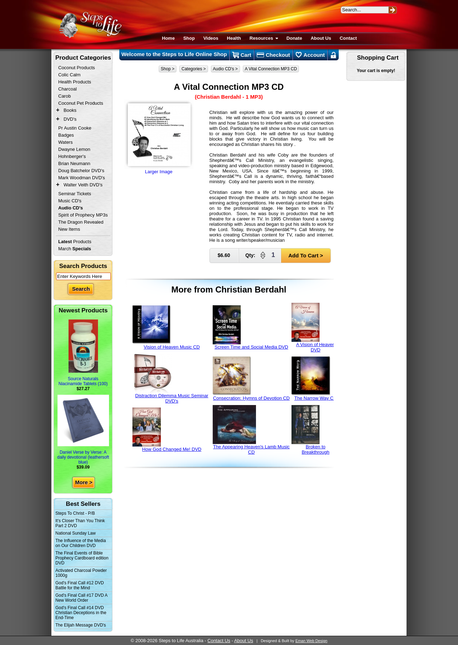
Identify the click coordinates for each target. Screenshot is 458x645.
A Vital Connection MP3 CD (271, 68)
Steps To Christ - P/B (75, 513)
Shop (189, 38)
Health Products (74, 81)
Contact (348, 38)
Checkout (273, 55)
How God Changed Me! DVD (167, 430)
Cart (241, 55)
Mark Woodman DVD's (81, 177)
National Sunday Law (75, 533)
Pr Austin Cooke (74, 128)
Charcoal (67, 89)
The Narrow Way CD (314, 378)
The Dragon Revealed (80, 222)
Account (310, 55)
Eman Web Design (311, 641)
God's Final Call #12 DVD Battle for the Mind (79, 585)
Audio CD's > (225, 68)
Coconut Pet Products (80, 103)
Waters (65, 142)
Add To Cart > (305, 255)
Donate (294, 38)
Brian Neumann (74, 163)
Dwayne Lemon (74, 149)
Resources (264, 38)
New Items (69, 229)
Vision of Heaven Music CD (166, 327)
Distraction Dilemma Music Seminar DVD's (170, 379)
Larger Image (158, 137)
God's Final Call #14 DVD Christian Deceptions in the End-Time (80, 612)
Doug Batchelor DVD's (81, 170)
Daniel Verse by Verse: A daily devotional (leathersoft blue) (83, 430)
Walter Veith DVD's (83, 184)
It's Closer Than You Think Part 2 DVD (80, 523)
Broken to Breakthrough (310, 430)
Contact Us (218, 640)
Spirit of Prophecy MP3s (83, 215)
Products (74, 241)
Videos (210, 38)
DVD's (70, 119)
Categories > (193, 68)
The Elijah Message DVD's (80, 625)
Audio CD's (70, 208)
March (74, 248)
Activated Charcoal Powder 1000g (81, 573)
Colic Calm (69, 74)
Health (234, 38)
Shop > (167, 68)
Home (168, 38)
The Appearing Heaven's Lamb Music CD (251, 430)
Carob (64, 96)
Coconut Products (76, 67)
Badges (66, 135)
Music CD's (69, 200)
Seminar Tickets (74, 193)
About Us (321, 38)
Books (70, 110)
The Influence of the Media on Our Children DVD (80, 543)
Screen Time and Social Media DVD (250, 327)
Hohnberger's (72, 156)
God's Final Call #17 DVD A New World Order (81, 598)
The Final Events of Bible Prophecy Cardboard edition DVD (81, 558)
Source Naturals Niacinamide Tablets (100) (83, 352)
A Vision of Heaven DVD (313, 327)
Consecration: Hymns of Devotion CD (251, 378)
